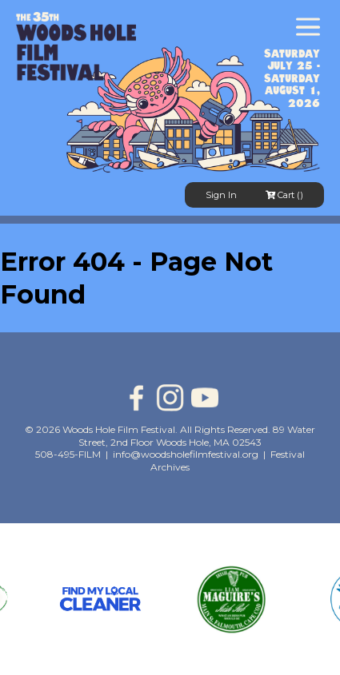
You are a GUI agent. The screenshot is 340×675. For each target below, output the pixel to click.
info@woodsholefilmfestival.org (185, 454)
